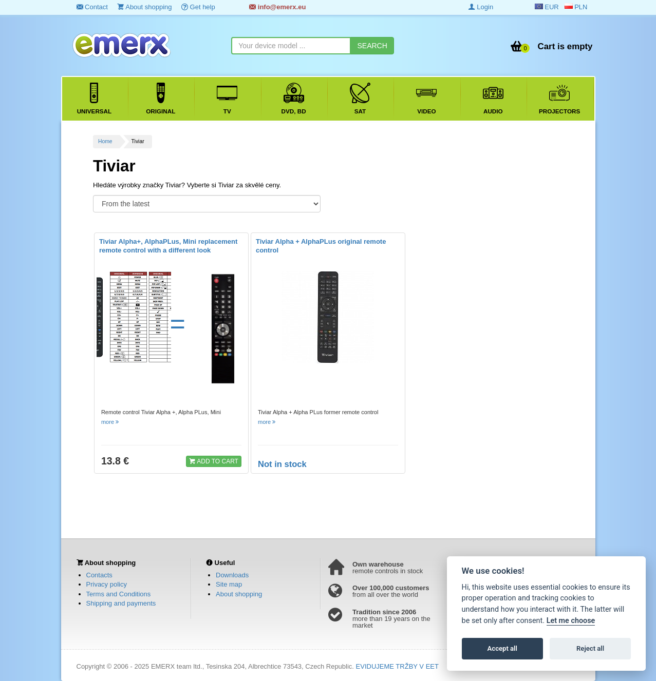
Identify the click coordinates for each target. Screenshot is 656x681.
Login (480, 7)
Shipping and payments (121, 603)
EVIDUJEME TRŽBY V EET (397, 666)
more (110, 422)
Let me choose (571, 620)
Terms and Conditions (118, 594)
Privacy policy (106, 584)
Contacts (99, 575)
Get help (198, 7)
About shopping (144, 7)
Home (105, 141)
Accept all (502, 648)
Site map (229, 584)
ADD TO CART (213, 461)
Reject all (590, 648)
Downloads (232, 575)
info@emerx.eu (277, 7)
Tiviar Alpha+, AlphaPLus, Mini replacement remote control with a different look (168, 246)
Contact (92, 7)
